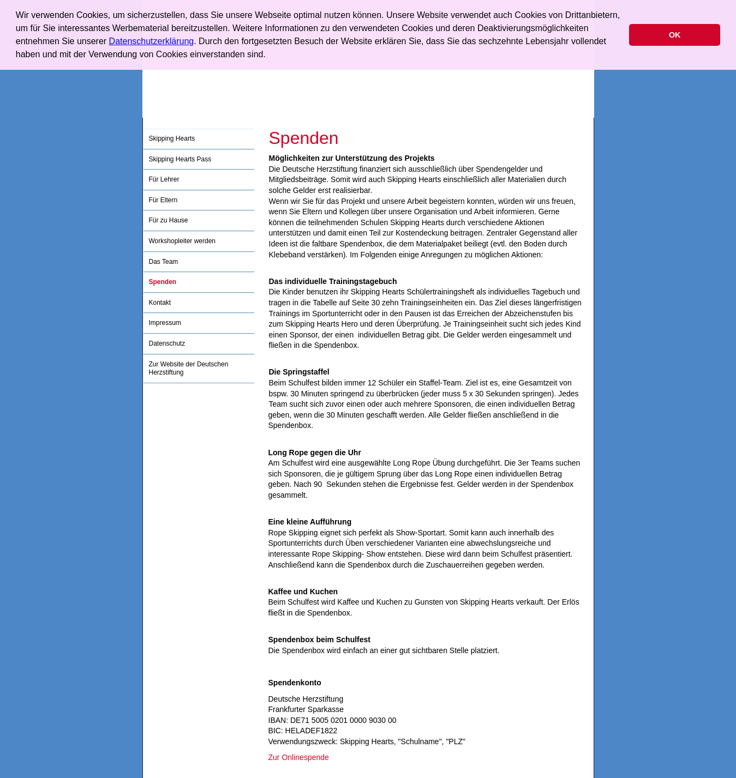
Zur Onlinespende (298, 757)
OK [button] (675, 35)
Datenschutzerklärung (151, 41)
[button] (269, 55)
